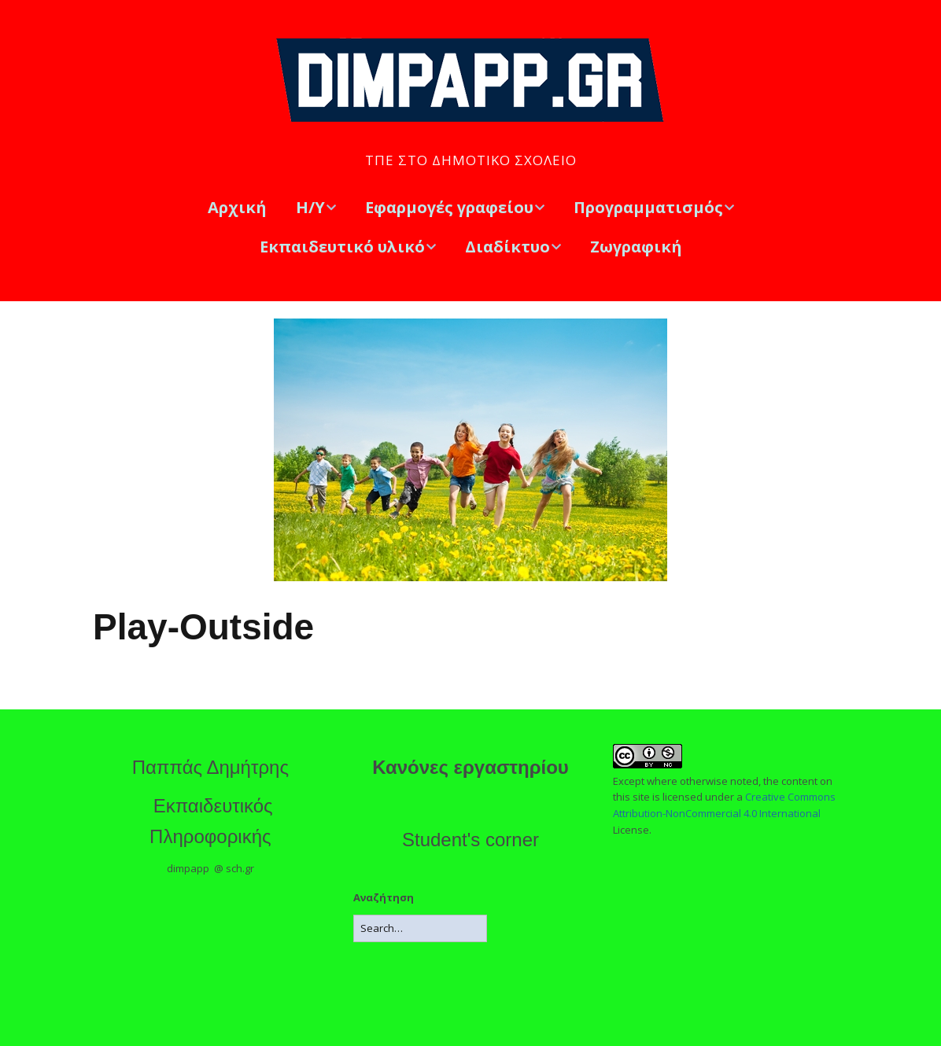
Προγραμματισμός (648, 207)
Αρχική (237, 207)
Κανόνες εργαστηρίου (470, 767)
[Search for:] (420, 928)
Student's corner (470, 839)
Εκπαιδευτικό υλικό (342, 246)
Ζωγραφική (636, 246)
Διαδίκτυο (507, 246)
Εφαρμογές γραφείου (449, 207)
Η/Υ (310, 207)
